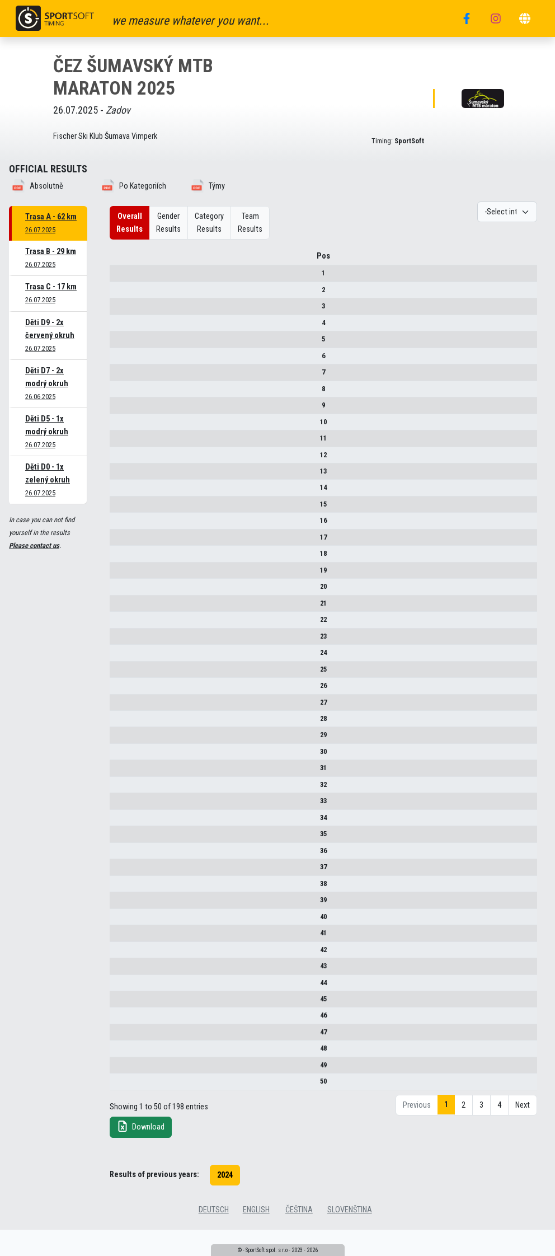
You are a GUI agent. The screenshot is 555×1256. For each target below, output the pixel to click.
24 (118, 665)
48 (118, 1079)
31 (118, 781)
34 (118, 830)
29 (118, 748)
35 (118, 846)
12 (118, 467)
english (256, 1240)
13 (118, 484)
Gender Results (168, 223)
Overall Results (129, 223)
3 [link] (481, 1136)
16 (118, 533)
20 (118, 599)
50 (118, 1112)
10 (118, 434)
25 (118, 682)
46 (118, 1037)
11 (118, 451)
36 (118, 863)
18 (118, 566)
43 (118, 978)
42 (118, 962)
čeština (299, 1240)
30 (118, 764)
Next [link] (522, 1136)
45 (118, 1020)
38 (118, 896)
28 (118, 731)
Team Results (250, 223)
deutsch (214, 1240)
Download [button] (140, 1157)
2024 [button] (225, 1206)
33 (118, 813)
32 (118, 797)
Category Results (209, 223)
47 (118, 1062)
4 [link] (499, 1136)
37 (118, 879)
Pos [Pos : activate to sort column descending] (118, 260)
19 (118, 583)
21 (118, 616)
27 (118, 715)
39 (118, 912)
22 (118, 632)
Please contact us (34, 545)
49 (118, 1095)
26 (118, 698)
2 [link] (463, 1136)
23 (118, 649)
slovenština (349, 1240)
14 (118, 500)
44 (118, 995)
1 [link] (446, 1135)
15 (118, 517)
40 (118, 929)
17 (118, 550)
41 (118, 945)
